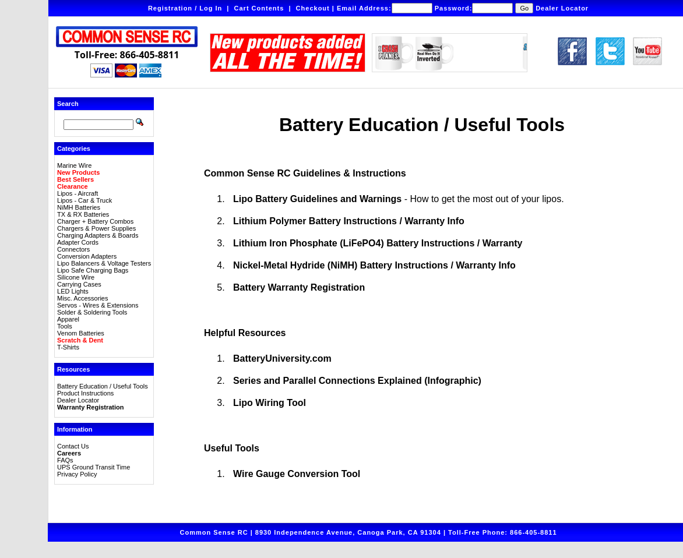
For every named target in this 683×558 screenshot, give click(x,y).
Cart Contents (259, 8)
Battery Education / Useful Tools (102, 386)
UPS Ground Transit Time (93, 467)
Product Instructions (85, 393)
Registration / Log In (185, 8)
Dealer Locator (562, 8)
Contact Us (73, 446)
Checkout (313, 8)
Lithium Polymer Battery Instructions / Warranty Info (348, 221)
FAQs (65, 460)
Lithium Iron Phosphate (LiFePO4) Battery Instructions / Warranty (377, 243)
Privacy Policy (77, 474)
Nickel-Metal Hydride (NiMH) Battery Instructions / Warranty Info (374, 265)
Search (68, 103)
